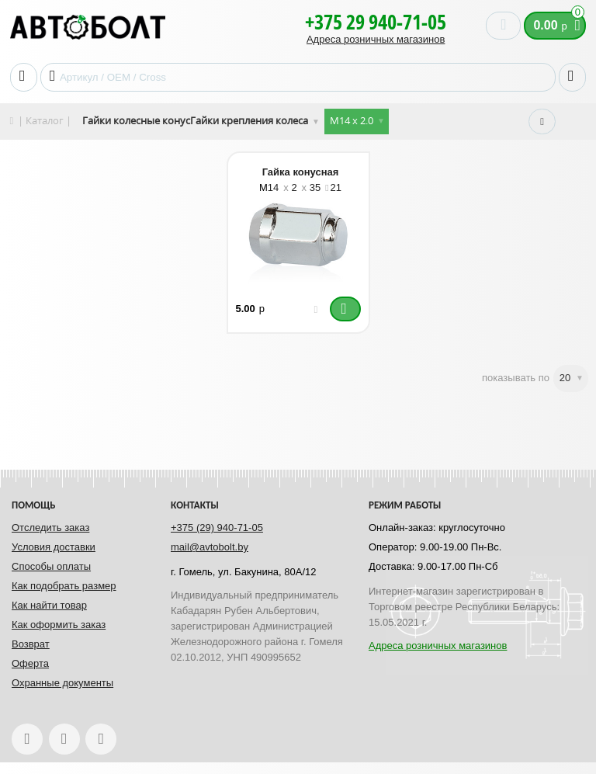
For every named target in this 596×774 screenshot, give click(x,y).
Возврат (31, 644)
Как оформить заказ (59, 624)
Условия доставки (53, 547)
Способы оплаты (51, 566)
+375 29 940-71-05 (375, 22)
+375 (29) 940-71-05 (217, 527)
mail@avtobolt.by (209, 547)
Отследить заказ (50, 527)
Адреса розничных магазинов (376, 39)
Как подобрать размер (64, 586)
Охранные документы (62, 683)
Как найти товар (49, 605)
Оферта (30, 663)
